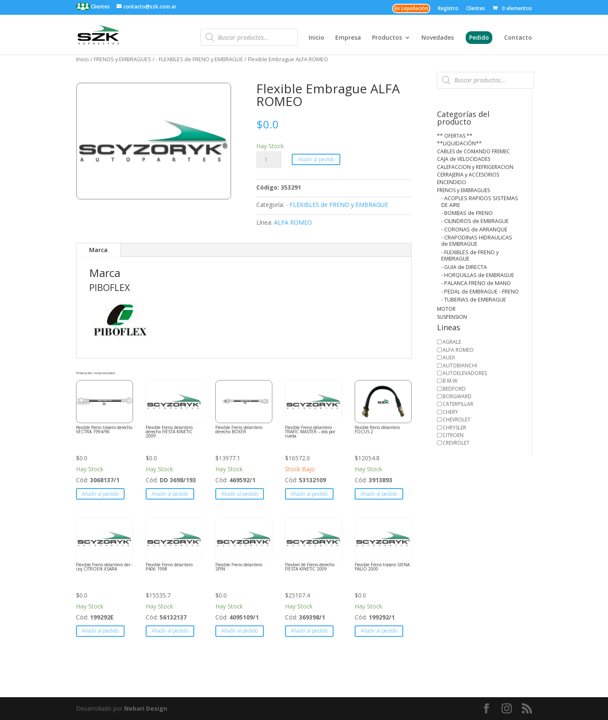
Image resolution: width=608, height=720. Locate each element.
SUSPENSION (452, 317)
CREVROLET (456, 443)
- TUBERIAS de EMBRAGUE (473, 299)
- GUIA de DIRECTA (464, 267)
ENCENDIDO (451, 182)
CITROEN (453, 435)
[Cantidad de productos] (269, 159)
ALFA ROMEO (293, 222)
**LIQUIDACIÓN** (459, 143)
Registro (448, 9)
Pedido (479, 37)
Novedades (437, 38)
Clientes (100, 6)
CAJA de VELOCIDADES (463, 159)
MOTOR (446, 308)
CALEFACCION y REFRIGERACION (475, 167)
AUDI (448, 357)
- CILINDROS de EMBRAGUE (475, 221)
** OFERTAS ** (454, 135)
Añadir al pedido (316, 159)
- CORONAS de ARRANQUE (474, 229)
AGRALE (451, 342)
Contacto (518, 38)
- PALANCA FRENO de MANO (476, 283)
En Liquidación (411, 8)
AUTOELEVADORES (464, 373)
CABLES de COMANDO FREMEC (473, 151)
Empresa (348, 38)
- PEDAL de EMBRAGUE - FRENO (480, 291)
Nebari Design (145, 708)
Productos (387, 38)
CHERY (450, 412)
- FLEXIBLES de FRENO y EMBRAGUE (199, 59)
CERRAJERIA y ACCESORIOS (468, 174)
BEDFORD (454, 388)
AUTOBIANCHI (459, 365)
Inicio (316, 38)
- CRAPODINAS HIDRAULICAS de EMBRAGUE (476, 240)
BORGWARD (457, 396)
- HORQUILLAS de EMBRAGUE (477, 275)
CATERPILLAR (457, 404)
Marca (98, 250)
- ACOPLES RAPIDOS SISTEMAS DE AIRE (479, 201)
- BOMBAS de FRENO (467, 213)
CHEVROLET (456, 419)
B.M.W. (450, 380)
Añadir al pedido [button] (100, 493)
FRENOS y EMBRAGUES (122, 59)
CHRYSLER (454, 427)
